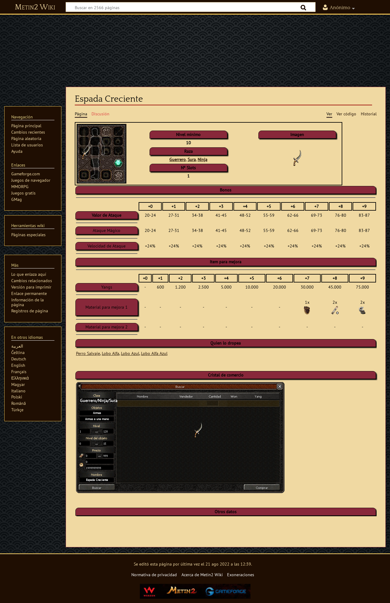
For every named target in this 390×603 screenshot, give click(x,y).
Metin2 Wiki (35, 7)
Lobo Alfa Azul (154, 353)
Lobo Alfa (110, 353)
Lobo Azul (130, 353)
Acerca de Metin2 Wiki (202, 574)
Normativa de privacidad (154, 574)
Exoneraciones (240, 574)
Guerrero (177, 159)
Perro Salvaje (88, 353)
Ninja (202, 159)
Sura (192, 159)
